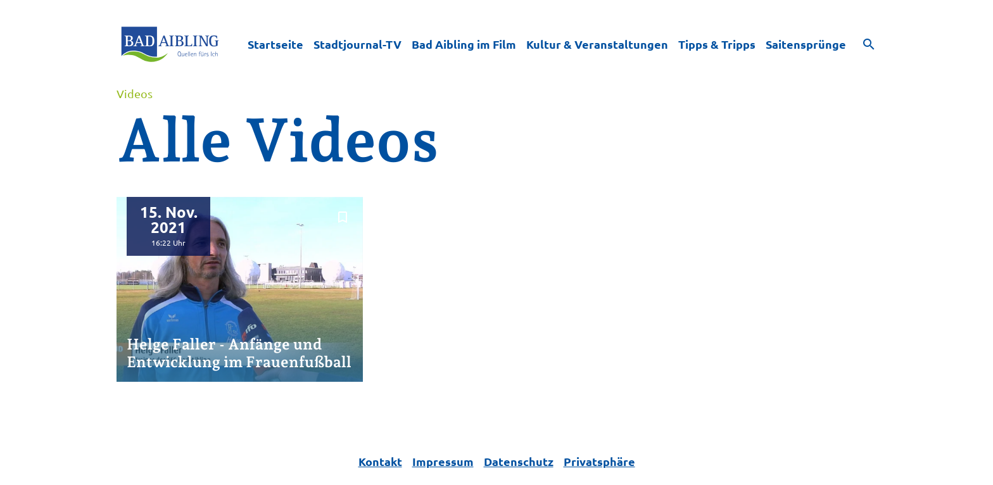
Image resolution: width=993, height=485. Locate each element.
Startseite (275, 44)
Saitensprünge (806, 44)
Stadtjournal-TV (357, 44)
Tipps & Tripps (717, 44)
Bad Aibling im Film (464, 44)
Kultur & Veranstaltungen (597, 44)
